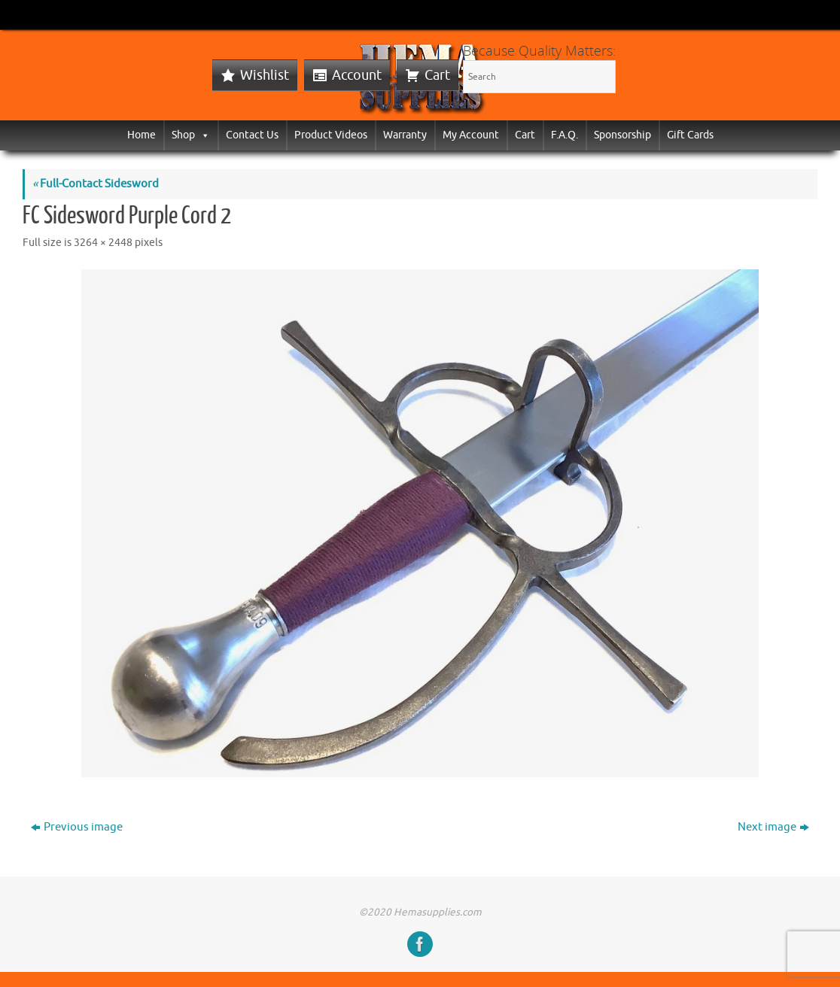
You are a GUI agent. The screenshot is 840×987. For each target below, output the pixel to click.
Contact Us (252, 135)
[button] (202, 135)
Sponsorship (622, 135)
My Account (471, 135)
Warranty (405, 135)
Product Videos (330, 135)
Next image (773, 827)
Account (357, 75)
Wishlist (264, 75)
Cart (437, 75)
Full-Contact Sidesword (95, 184)
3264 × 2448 (103, 242)
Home (141, 135)
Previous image (77, 827)
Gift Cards (690, 135)
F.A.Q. (564, 135)
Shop (191, 135)
